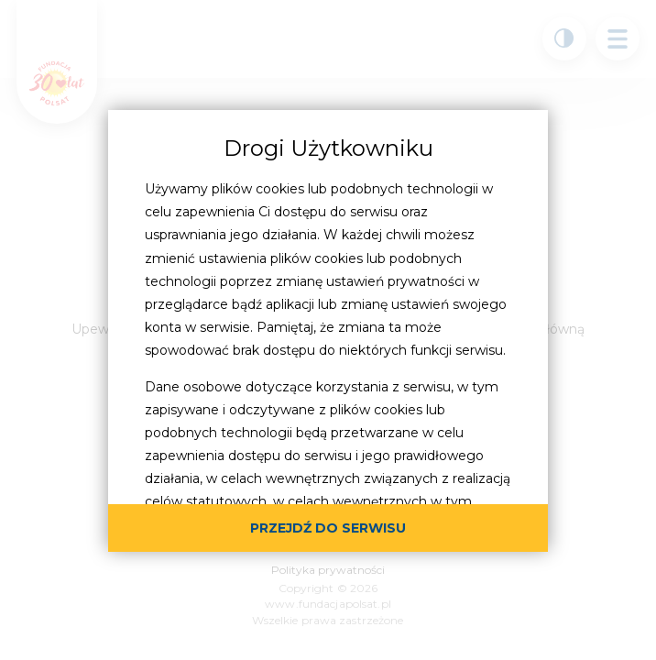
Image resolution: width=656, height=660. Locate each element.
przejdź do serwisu (328, 528)
